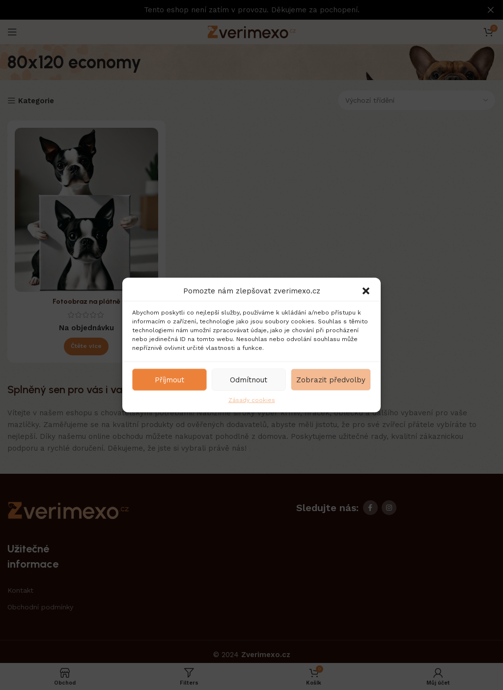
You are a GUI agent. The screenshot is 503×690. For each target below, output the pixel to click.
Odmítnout (248, 379)
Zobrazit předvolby (330, 379)
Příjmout (169, 379)
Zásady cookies (251, 400)
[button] (366, 291)
